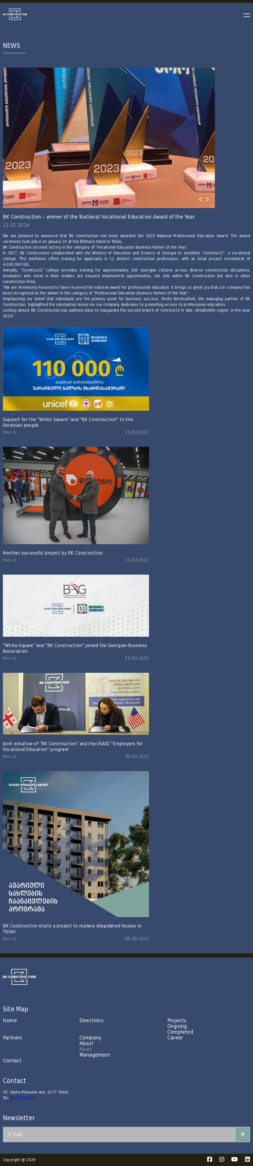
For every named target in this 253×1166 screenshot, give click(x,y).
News (85, 1049)
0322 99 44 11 (23, 1098)
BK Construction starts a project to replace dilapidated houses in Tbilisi (72, 929)
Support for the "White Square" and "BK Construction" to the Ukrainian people (68, 422)
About (86, 1043)
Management (94, 1055)
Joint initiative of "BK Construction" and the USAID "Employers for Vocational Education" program (73, 747)
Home (10, 1020)
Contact (12, 1060)
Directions (91, 1020)
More (7, 432)
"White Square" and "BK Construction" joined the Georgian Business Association (75, 648)
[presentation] (200, 199)
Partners (12, 1038)
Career (175, 1038)
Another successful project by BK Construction (53, 553)
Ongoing (177, 1026)
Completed (180, 1032)
